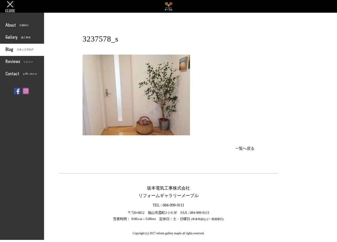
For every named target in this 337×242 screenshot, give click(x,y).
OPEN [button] (11, 6)
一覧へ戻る (244, 148)
